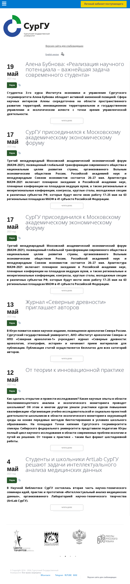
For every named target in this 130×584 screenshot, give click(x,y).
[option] (26, 541)
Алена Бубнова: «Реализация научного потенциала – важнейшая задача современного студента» (75, 69)
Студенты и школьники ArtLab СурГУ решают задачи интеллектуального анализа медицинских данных (72, 464)
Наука (12, 85)
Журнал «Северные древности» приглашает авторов (66, 304)
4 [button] (75, 556)
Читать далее (66, 121)
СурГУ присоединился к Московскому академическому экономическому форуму (73, 137)
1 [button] (60, 556)
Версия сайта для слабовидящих (64, 46)
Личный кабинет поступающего (103, 4)
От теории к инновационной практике (75, 370)
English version (52, 55)
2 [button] (65, 556)
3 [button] (70, 556)
